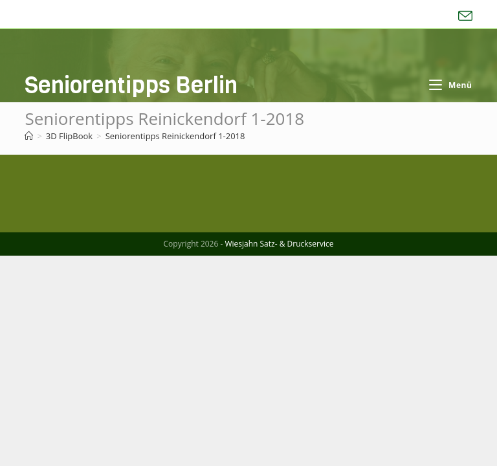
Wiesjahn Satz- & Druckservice (279, 454)
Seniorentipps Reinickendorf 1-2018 (175, 136)
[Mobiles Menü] (450, 85)
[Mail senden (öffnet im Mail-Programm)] (463, 16)
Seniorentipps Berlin (131, 85)
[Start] (29, 136)
